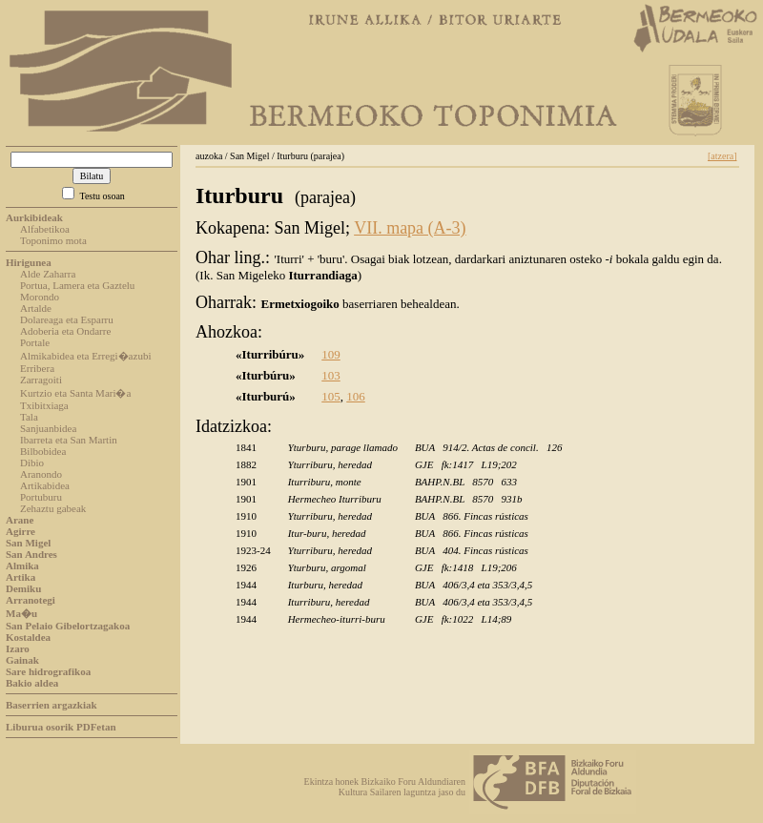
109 (330, 354)
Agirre (20, 531)
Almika (22, 565)
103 (330, 375)
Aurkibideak (34, 217)
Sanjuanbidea (48, 428)
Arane (19, 519)
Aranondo (41, 474)
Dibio (32, 462)
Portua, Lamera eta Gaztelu (77, 285)
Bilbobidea (43, 451)
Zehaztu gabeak (53, 508)
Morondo (39, 296)
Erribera (37, 368)
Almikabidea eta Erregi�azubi (85, 355)
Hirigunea (29, 262)
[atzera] (722, 156)
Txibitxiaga (44, 405)
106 (355, 396)
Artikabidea (45, 485)
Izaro (18, 648)
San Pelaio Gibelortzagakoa (68, 625)
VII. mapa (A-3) (409, 227)
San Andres (31, 554)
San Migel (28, 542)
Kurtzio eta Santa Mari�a (75, 393)
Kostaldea (28, 637)
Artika (20, 577)
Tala (29, 416)
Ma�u (21, 613)
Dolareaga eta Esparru (66, 319)
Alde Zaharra (47, 273)
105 (330, 396)
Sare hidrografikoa (48, 671)
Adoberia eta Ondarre (65, 331)
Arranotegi (30, 600)
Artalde (36, 308)
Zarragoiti (41, 379)
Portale (35, 342)
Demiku (23, 588)
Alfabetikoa (45, 229)
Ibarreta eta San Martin (68, 439)
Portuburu (41, 497)
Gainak (22, 660)
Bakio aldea (32, 683)
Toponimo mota (53, 240)
